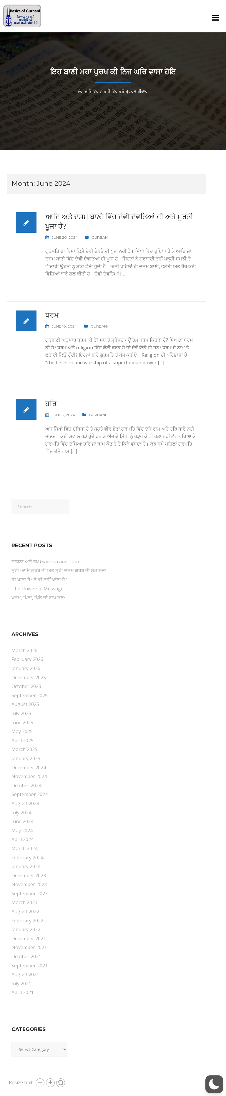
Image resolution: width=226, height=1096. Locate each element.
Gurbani (100, 237)
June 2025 (22, 722)
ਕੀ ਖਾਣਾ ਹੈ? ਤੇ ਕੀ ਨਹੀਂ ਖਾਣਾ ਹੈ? (39, 579)
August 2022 (25, 911)
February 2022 (27, 920)
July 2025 (21, 713)
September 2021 (29, 965)
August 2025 (25, 704)
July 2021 (21, 983)
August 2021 (25, 974)
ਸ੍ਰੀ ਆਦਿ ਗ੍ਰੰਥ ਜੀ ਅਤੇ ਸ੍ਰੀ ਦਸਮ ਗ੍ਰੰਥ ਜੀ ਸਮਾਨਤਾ (58, 570)
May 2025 (22, 731)
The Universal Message (37, 588)
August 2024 (25, 803)
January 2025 (25, 758)
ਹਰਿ (50, 403)
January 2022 (25, 929)
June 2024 (22, 821)
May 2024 (22, 830)
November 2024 (29, 776)
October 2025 (26, 686)
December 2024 (28, 767)
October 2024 (26, 785)
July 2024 (21, 812)
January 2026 (25, 668)
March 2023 (24, 902)
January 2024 (25, 866)
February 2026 (27, 659)
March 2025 (24, 749)
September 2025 (29, 695)
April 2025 (22, 740)
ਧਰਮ (52, 315)
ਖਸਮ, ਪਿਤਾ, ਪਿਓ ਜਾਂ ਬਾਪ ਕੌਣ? (38, 597)
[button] (40, 1082)
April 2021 (22, 992)
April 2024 (22, 839)
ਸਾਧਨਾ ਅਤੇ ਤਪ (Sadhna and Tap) (45, 561)
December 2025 (28, 677)
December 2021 (28, 938)
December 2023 (28, 875)
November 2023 (29, 884)
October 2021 (26, 956)
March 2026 (24, 650)
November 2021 (29, 947)
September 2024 (29, 794)
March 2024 (24, 848)
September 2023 (29, 893)
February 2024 (27, 857)
